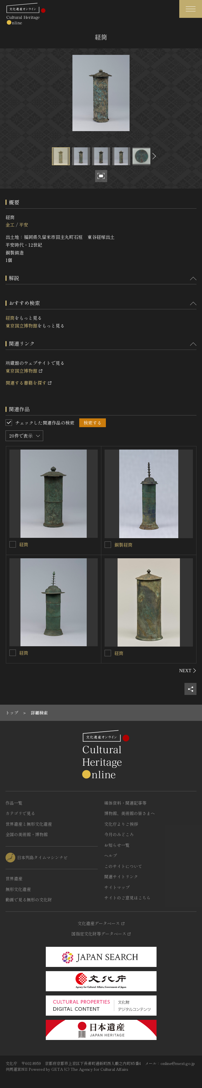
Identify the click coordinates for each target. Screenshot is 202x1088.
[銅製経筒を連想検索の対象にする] (108, 544)
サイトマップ (117, 887)
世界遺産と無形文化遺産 (29, 824)
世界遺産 (14, 878)
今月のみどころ (119, 834)
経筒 (10, 318)
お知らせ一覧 (117, 845)
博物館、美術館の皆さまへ (129, 813)
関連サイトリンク (121, 876)
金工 (10, 224)
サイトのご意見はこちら (127, 898)
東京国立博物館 (21, 325)
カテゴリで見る (20, 813)
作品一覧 (14, 803)
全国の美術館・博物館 (27, 834)
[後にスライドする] (153, 156)
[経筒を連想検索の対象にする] (12, 544)
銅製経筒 (123, 544)
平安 (23, 224)
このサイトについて (123, 866)
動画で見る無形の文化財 (29, 899)
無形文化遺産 (18, 889)
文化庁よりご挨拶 (121, 824)
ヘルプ (110, 855)
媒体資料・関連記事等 (125, 803)
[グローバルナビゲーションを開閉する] (190, 9)
